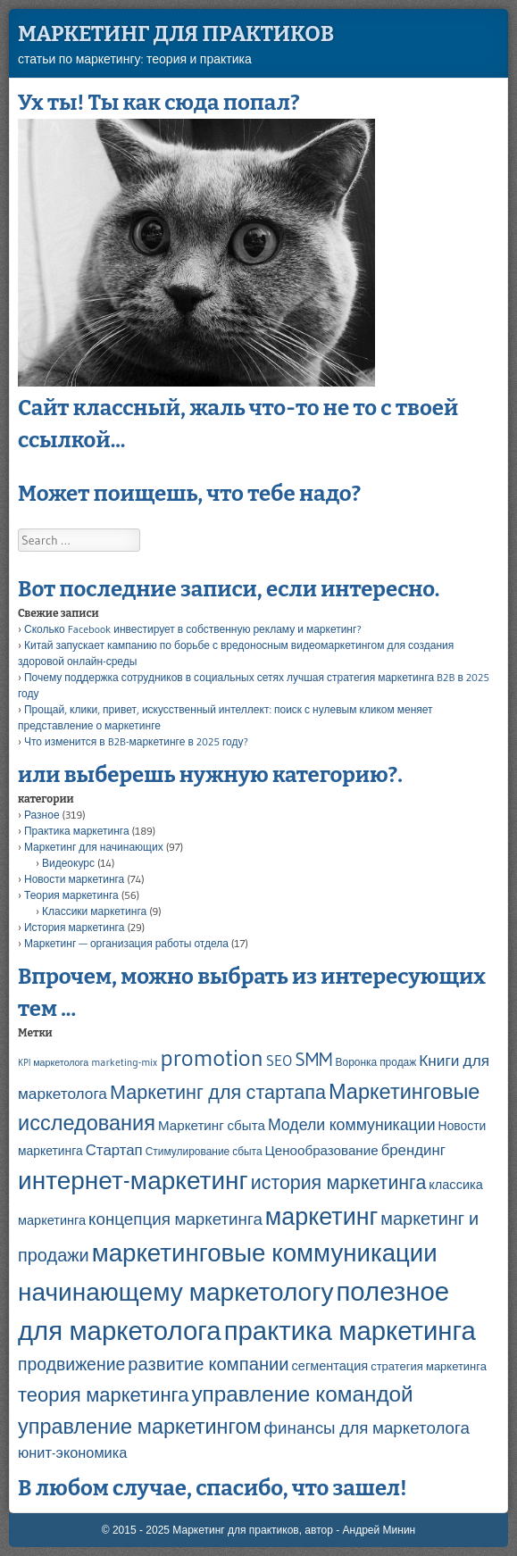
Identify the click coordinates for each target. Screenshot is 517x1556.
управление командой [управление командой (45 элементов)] (302, 1393)
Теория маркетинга (71, 895)
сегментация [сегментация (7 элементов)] (330, 1366)
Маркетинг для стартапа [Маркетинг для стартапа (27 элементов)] (218, 1092)
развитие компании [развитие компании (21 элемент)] (208, 1363)
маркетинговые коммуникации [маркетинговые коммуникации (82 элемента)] (265, 1252)
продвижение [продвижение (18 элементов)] (71, 1364)
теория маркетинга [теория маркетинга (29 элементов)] (103, 1395)
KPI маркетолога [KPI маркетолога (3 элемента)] (53, 1063)
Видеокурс (68, 863)
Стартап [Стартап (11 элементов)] (114, 1150)
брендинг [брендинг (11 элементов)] (413, 1150)
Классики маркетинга (94, 911)
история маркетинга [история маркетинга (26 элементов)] (339, 1182)
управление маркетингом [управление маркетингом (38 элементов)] (140, 1426)
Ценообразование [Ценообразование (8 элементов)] (322, 1150)
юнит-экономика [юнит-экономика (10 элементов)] (72, 1452)
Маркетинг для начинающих (93, 846)
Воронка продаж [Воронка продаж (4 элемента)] (376, 1062)
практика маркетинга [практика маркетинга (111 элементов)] (350, 1330)
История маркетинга (74, 927)
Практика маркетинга (76, 830)
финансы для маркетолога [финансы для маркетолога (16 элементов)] (367, 1428)
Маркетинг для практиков (176, 33)
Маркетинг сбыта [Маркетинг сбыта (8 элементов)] (211, 1125)
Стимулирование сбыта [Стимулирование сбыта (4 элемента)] (204, 1151)
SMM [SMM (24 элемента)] (313, 1059)
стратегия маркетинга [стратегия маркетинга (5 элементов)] (429, 1366)
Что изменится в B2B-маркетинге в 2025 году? (136, 741)
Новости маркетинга (74, 879)
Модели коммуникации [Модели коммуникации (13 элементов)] (352, 1125)
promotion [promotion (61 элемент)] (211, 1058)
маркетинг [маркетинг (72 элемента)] (321, 1216)
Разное (42, 814)
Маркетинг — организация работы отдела (126, 943)
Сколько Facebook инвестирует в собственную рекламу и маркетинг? (193, 629)
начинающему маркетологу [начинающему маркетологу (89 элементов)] (175, 1292)
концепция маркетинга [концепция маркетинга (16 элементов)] (175, 1219)
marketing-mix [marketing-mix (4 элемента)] (124, 1062)
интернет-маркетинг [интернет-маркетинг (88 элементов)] (133, 1180)
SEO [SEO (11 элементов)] (279, 1060)
